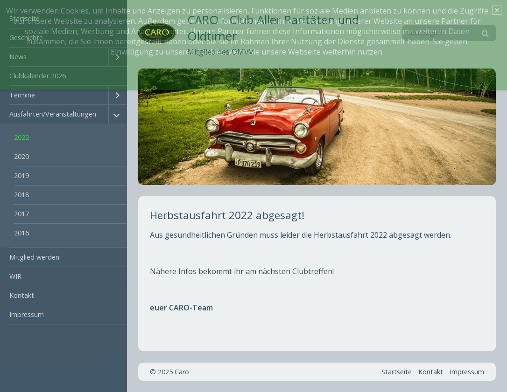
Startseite (396, 371)
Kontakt (21, 295)
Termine (22, 94)
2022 (21, 137)
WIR (15, 276)
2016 (21, 232)
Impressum (26, 314)
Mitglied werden (34, 257)
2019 (21, 175)
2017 (21, 213)
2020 (21, 156)
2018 (21, 194)
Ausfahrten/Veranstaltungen (52, 114)
